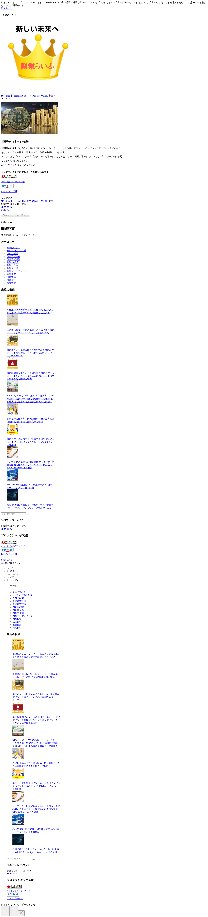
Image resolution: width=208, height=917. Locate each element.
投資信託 (11, 280)
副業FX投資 (13, 262)
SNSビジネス (13, 247)
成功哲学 (11, 277)
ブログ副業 (12, 253)
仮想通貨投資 (13, 259)
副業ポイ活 (12, 268)
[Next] (14, 911)
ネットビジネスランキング (13, 182)
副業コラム (12, 265)
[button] (28, 514)
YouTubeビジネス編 (16, 250)
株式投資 (11, 283)
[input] (13, 513)
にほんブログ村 (9, 191)
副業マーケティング (17, 271)
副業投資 (11, 274)
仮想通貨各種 (13, 256)
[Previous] (5, 911)
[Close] (21, 913)
